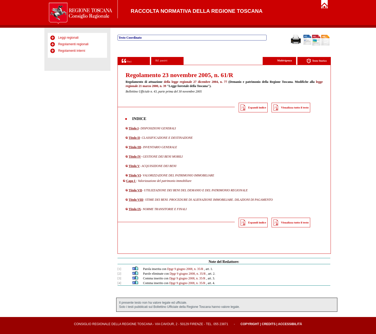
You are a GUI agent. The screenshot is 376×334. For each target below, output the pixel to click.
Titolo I (134, 128)
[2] (119, 273)
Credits (268, 324)
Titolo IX (135, 209)
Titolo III (135, 147)
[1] (119, 269)
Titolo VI (135, 175)
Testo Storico (317, 61)
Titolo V (134, 166)
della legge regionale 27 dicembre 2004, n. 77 (195, 82)
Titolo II (134, 138)
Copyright (249, 324)
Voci (126, 61)
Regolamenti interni (71, 51)
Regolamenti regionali (73, 44)
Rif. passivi (161, 60)
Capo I (131, 181)
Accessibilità (290, 324)
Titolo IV (135, 156)
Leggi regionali (68, 37)
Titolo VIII (136, 199)
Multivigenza (284, 60)
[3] (119, 278)
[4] (119, 283)
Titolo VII (135, 190)
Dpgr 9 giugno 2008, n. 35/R (185, 269)
